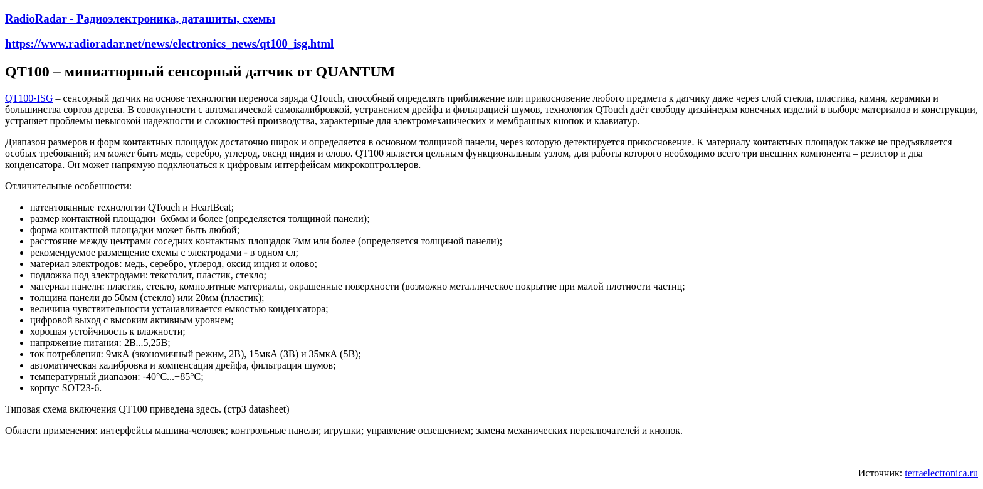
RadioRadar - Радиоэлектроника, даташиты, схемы (140, 18)
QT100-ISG (29, 98)
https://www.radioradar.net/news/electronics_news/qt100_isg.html (169, 43)
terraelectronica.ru (941, 473)
